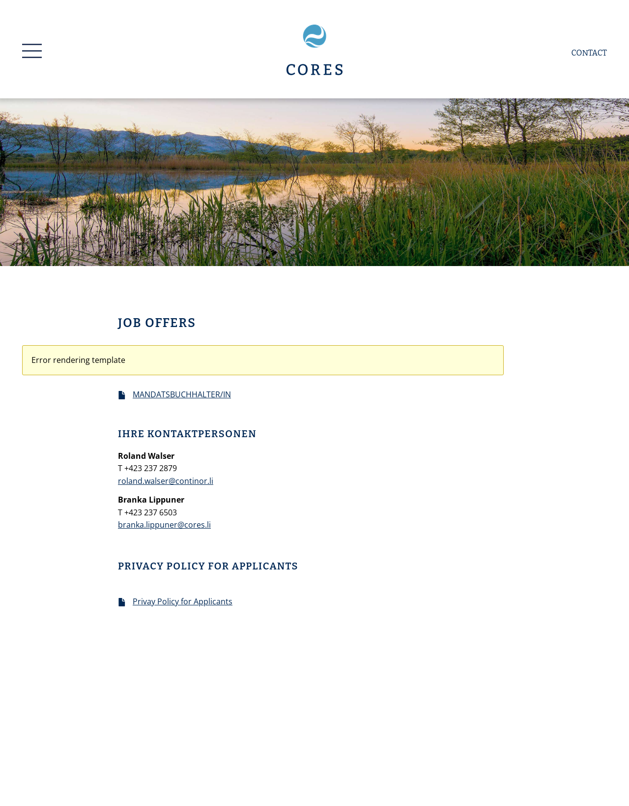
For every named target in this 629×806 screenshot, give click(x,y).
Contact (589, 53)
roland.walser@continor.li (165, 481)
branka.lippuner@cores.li (164, 524)
